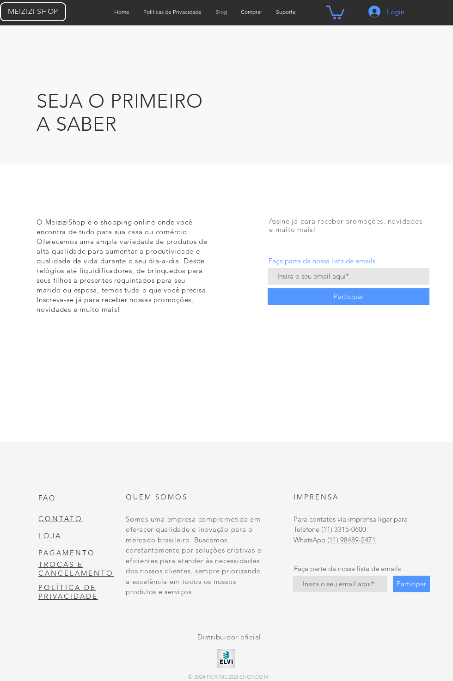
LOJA (49, 535)
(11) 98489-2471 (351, 539)
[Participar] (348, 296)
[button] (335, 11)
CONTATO (60, 518)
